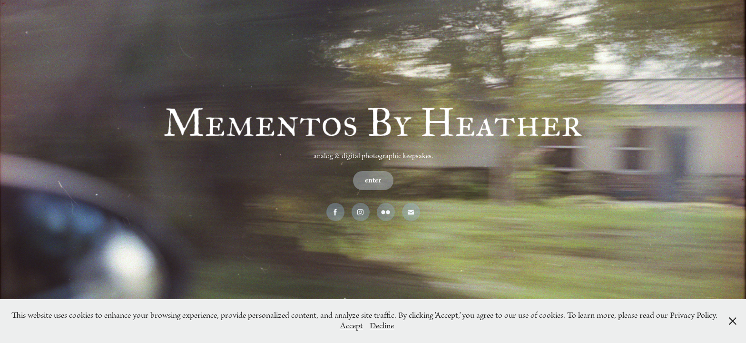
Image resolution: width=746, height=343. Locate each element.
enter (373, 180)
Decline (382, 326)
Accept (351, 326)
